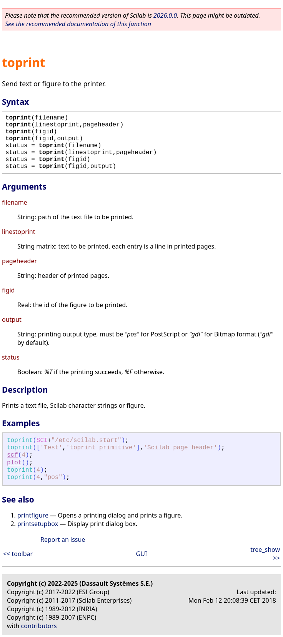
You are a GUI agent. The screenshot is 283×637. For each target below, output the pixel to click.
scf (12, 455)
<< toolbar (18, 554)
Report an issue (62, 539)
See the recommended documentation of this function (78, 24)
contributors (39, 626)
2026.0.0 (165, 15)
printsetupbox (37, 523)
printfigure (32, 515)
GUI (141, 554)
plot (14, 462)
